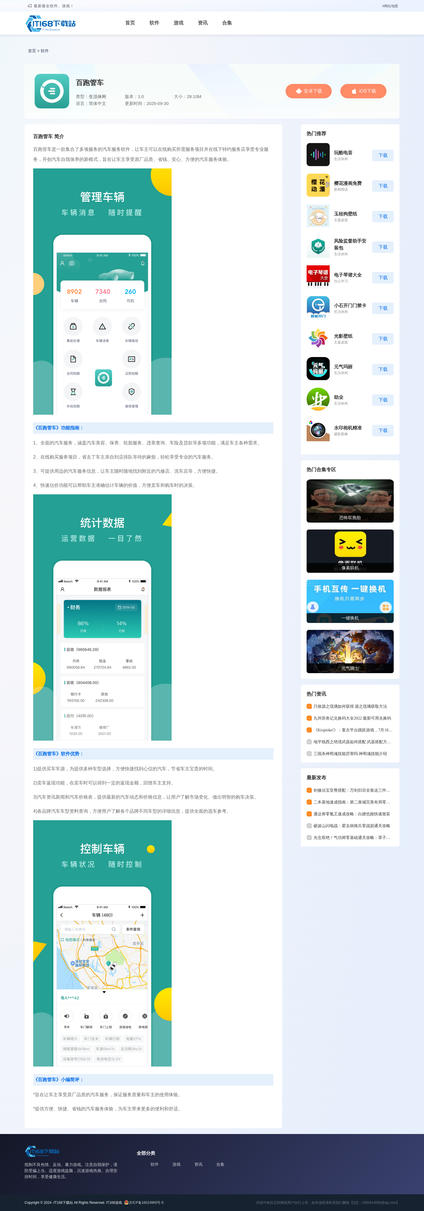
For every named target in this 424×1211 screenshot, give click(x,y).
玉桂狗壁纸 (345, 213)
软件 (154, 23)
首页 (130, 23)
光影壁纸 (343, 336)
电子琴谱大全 (348, 275)
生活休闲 (97, 96)
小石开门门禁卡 (350, 305)
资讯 (203, 23)
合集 (227, 23)
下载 (383, 155)
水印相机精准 (348, 427)
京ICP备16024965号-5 (146, 1203)
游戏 (178, 23)
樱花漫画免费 (348, 183)
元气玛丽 (343, 366)
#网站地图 (390, 6)
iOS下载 (367, 91)
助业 (338, 397)
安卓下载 (313, 91)
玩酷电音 (343, 152)
